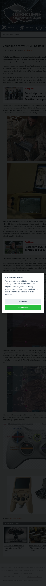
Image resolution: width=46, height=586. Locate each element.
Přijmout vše (22, 307)
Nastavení (23, 301)
